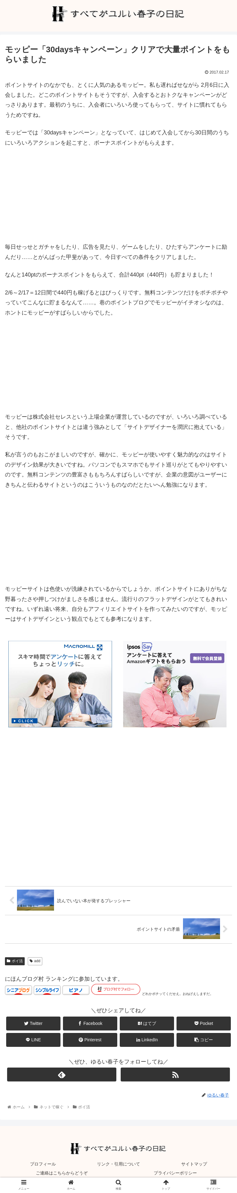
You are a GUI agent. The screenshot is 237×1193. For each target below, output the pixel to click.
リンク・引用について (118, 1163)
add (35, 961)
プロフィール (43, 1163)
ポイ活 (15, 961)
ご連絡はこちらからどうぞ (62, 1172)
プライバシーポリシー (175, 1172)
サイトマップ (194, 1163)
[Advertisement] (118, 198)
